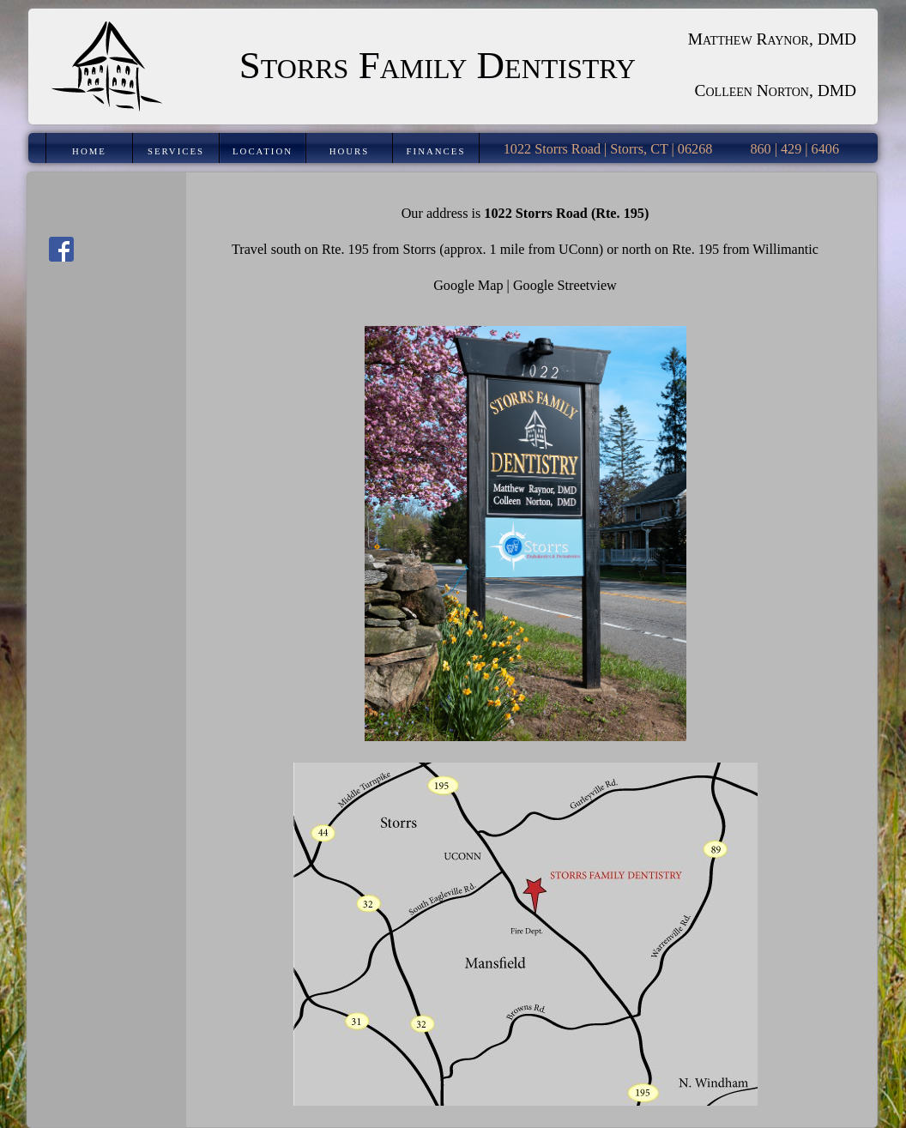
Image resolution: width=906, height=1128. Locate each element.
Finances (436, 151)
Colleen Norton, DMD (776, 90)
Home (89, 151)
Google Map (468, 285)
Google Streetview (565, 285)
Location (263, 151)
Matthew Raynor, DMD (772, 39)
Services (176, 151)
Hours (349, 151)
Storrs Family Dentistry (437, 65)
